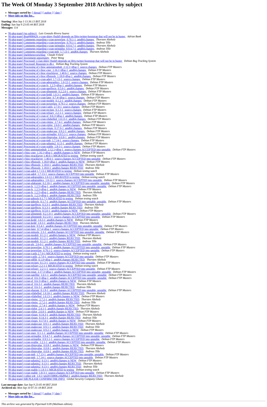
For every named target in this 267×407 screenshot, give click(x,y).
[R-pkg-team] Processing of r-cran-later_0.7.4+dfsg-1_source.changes (46, 97)
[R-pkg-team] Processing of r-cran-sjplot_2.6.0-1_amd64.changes (44, 125)
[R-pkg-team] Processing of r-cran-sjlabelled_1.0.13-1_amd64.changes (47, 119)
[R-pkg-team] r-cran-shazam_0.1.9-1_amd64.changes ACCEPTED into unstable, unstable (57, 290)
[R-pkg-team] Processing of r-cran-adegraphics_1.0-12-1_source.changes (48, 82)
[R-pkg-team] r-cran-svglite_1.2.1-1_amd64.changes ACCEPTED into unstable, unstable (57, 342)
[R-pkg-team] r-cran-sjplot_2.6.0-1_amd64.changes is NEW (41, 311)
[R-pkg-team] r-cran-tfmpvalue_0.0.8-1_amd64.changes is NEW (43, 345)
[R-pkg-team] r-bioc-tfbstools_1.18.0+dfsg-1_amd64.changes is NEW (46, 161)
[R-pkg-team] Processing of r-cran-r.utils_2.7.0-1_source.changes (44, 106)
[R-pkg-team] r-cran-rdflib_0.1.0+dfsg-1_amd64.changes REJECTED (46, 259)
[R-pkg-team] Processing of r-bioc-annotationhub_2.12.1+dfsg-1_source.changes (52, 67)
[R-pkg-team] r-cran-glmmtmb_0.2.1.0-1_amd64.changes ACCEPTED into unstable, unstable (59, 213)
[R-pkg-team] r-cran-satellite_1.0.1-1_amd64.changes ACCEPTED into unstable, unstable (57, 274)
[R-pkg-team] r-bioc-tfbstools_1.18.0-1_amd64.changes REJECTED (46, 164)
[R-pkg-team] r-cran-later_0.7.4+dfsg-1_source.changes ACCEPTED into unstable (53, 229)
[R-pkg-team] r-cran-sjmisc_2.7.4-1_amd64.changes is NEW (41, 305)
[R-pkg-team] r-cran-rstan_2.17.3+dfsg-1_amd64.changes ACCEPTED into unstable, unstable (60, 271)
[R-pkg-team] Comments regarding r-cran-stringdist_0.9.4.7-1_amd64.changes (51, 45)
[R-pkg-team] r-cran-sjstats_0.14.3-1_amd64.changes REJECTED (44, 314)
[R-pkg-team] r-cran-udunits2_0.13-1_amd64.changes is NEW (42, 360)
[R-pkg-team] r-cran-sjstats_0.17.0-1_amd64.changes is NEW (42, 320)
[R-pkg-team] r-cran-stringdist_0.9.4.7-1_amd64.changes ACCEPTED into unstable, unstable (59, 336)
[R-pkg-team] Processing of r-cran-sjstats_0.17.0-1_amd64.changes (45, 128)
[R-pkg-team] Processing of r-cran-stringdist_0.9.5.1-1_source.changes (47, 134)
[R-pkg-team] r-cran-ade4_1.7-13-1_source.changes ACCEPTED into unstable (51, 174)
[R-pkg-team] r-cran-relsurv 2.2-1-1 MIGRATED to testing (40, 265)
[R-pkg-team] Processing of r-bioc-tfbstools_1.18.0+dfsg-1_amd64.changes (49, 76)
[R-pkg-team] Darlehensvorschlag (27, 54)
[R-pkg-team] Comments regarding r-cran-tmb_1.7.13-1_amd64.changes (48, 51)
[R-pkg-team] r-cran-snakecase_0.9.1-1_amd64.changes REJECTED (46, 323)
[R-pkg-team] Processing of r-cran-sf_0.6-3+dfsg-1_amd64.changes (45, 115)
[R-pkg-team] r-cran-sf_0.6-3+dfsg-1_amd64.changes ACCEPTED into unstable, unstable (57, 278)
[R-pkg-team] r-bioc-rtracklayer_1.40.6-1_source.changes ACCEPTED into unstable (54, 158)
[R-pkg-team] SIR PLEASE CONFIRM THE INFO (36, 378)
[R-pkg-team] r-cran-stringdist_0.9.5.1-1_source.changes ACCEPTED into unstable (54, 339)
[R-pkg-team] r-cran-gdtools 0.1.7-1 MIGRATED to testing (41, 198)
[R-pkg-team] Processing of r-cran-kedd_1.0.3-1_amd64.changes (44, 94)
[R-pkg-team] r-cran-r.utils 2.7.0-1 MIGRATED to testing (40, 253)
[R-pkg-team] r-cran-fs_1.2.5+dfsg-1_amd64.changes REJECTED (44, 192)
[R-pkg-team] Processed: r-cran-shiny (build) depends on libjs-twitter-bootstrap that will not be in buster (65, 60)
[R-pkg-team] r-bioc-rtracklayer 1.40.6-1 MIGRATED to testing (43, 155)
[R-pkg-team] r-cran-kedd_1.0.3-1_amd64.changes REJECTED (43, 223)
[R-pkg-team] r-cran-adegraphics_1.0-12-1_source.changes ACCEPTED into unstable (55, 180)
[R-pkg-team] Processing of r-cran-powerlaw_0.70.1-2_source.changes (47, 103)
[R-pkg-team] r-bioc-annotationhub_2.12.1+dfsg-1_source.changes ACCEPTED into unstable (59, 149)
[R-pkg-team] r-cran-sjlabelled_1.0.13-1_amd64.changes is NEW (44, 296)
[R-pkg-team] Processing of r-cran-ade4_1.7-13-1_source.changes (44, 79)
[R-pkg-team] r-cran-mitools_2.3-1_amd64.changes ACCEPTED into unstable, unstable (56, 232)
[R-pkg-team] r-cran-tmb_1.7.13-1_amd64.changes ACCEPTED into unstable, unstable (56, 354)
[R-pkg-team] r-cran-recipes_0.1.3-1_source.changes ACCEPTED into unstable (52, 262)
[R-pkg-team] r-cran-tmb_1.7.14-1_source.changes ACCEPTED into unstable (51, 357)
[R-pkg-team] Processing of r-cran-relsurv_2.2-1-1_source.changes (45, 112)
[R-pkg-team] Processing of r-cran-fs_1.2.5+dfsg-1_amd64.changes (45, 85)
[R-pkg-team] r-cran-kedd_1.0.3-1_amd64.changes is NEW (41, 219)
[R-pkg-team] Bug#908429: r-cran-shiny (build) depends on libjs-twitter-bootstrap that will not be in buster (67, 36)
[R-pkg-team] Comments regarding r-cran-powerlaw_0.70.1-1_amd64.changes (51, 39)
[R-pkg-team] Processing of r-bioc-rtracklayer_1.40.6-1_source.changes (47, 73)
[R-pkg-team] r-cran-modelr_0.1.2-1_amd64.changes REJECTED (44, 238)
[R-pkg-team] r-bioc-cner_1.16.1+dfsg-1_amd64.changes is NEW (44, 152)
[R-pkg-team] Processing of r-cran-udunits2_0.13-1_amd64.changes (45, 143)
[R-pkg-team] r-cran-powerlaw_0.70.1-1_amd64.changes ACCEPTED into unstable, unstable (59, 247)
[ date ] (57, 12)
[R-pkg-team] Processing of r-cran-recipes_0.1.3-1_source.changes (45, 109)
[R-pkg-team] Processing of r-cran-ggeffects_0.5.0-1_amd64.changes (46, 88)
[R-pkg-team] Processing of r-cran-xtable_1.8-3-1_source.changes (44, 146)
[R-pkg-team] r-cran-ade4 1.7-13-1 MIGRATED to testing (40, 171)
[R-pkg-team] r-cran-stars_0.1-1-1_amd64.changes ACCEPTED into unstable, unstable (56, 333)
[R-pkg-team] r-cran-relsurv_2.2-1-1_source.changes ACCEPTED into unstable (52, 268)
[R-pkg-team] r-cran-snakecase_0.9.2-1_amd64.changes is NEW (43, 330)
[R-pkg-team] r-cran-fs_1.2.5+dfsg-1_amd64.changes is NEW (42, 189)
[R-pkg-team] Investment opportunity (29, 57)
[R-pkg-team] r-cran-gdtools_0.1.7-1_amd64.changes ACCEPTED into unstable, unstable (57, 201)
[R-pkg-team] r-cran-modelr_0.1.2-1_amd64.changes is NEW (42, 235)
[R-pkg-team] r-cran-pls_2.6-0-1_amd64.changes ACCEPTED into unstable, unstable (55, 244)
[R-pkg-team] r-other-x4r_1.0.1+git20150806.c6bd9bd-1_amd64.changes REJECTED (55, 375)
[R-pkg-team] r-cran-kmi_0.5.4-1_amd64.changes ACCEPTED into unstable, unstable (55, 226)
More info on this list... (21, 15)
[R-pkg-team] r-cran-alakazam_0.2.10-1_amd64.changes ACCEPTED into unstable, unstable (59, 183)
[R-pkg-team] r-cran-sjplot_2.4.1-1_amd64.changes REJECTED (43, 308)
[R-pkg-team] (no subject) (22, 33)
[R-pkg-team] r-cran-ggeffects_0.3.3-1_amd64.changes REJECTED (45, 204)
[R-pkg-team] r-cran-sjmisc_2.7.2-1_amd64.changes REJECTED (44, 299)
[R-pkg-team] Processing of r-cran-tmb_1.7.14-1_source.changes (44, 140)
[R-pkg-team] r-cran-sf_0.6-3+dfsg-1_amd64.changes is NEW (42, 281)
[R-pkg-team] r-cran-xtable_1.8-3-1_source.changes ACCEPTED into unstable (51, 372)
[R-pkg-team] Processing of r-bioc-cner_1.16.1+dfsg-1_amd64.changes (47, 70)
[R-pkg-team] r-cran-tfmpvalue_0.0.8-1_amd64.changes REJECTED (46, 348)
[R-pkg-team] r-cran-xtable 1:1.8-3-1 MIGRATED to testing (41, 369)
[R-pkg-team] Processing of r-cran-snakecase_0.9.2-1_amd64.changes (46, 131)
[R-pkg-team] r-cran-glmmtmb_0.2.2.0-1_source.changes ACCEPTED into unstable (54, 216)
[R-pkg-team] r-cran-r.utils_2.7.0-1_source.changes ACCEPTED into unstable (51, 256)
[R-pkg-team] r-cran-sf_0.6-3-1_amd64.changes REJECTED (41, 284)
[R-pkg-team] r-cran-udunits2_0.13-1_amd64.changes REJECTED (45, 363)
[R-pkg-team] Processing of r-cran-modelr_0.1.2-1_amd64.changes (45, 100)
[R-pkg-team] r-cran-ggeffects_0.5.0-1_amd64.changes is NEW (43, 210)
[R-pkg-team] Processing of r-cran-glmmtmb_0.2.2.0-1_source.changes (47, 91)
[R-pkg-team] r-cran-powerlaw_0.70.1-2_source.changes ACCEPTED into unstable (54, 250)
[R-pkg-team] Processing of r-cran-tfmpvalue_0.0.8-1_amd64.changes (46, 137)
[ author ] (48, 12)
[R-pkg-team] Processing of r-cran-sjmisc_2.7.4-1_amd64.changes (44, 122)
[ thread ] (37, 12)
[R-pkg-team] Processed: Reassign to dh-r (31, 64)
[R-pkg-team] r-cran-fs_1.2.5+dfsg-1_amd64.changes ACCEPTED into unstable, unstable (57, 186)
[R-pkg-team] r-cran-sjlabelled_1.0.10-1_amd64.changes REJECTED (46, 293)
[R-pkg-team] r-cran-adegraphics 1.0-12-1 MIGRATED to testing (44, 177)
